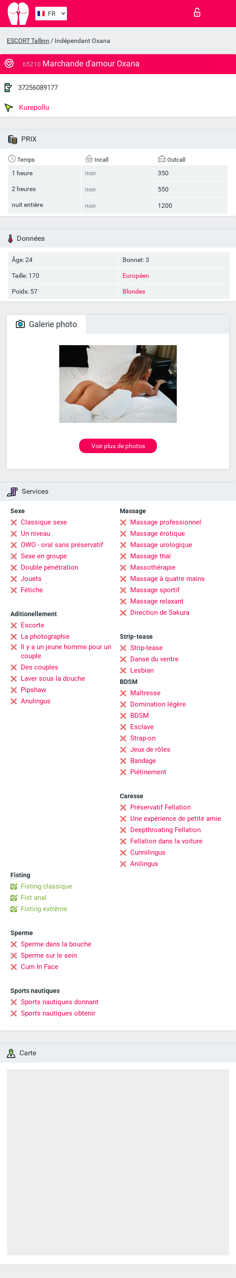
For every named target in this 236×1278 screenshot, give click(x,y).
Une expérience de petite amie (175, 819)
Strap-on (143, 738)
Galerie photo (46, 324)
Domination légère (158, 704)
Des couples (39, 667)
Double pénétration (49, 567)
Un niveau (35, 533)
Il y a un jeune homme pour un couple (66, 651)
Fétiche (32, 590)
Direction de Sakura (159, 613)
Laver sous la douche (53, 678)
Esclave (142, 727)
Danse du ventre (154, 659)
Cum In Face (39, 967)
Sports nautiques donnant (60, 1002)
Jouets (31, 579)
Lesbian (142, 670)
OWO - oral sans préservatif (62, 545)
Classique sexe (44, 522)
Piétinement (148, 772)
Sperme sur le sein (49, 955)
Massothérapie (152, 567)
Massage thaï (150, 556)
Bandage (143, 761)
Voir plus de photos (118, 445)
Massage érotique (157, 533)
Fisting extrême (44, 909)
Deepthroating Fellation (165, 830)
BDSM (139, 716)
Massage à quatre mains (167, 579)
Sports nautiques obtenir (58, 1013)
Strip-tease (146, 648)
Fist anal (34, 898)
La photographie (45, 636)
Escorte (32, 625)
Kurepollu (27, 107)
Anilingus (144, 864)
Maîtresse (145, 693)
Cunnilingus (147, 852)
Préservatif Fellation (160, 807)
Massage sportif (154, 590)
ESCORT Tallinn (28, 40)
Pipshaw (33, 690)
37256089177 (38, 88)
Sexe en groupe (44, 556)
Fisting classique (46, 886)
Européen (136, 275)
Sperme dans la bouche (56, 944)
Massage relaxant (157, 601)
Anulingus (36, 701)
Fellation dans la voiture (166, 841)
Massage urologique (161, 545)
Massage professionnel (165, 522)
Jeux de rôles (150, 749)
